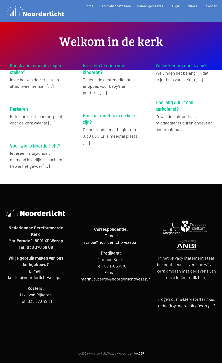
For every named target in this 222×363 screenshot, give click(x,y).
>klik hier (196, 277)
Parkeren (19, 109)
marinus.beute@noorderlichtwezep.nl (116, 278)
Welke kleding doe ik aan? (181, 65)
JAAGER (138, 353)
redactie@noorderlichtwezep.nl (186, 305)
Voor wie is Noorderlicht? (35, 145)
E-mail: (111, 272)
